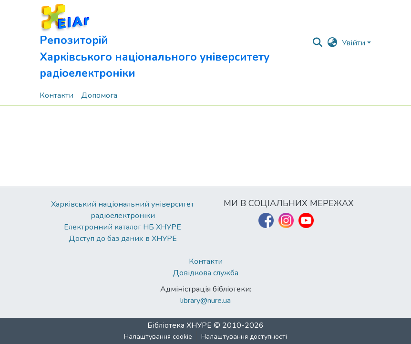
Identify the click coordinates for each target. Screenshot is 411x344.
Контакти (206, 261)
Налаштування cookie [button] (158, 336)
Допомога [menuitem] (99, 95)
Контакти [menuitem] (56, 95)
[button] (175, 43)
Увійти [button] (354, 43)
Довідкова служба (205, 273)
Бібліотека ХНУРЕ (179, 325)
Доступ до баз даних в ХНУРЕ (123, 238)
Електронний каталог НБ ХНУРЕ (122, 227)
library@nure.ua (205, 300)
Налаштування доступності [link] (244, 336)
